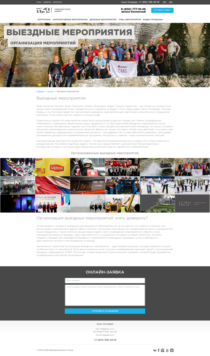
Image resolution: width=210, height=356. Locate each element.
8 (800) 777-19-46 (133, 9)
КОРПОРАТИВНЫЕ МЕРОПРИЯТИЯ (70, 19)
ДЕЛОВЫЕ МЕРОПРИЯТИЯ (103, 19)
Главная (40, 91)
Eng (171, 2)
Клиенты (47, 2)
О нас (38, 2)
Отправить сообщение (105, 311)
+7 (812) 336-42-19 (149, 2)
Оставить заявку (162, 10)
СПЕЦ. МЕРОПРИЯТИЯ (130, 19)
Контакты (57, 2)
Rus (164, 2)
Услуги (50, 91)
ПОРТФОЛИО (44, 19)
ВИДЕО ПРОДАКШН (153, 19)
